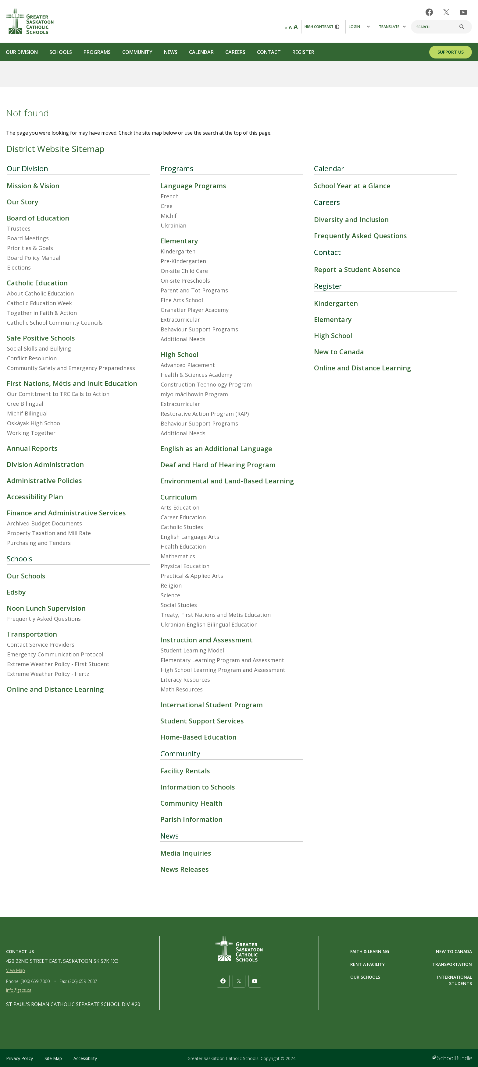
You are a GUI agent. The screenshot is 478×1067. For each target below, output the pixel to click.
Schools (60, 52)
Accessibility (85, 1058)
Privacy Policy (19, 1058)
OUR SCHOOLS (365, 977)
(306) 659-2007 (82, 981)
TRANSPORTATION (452, 964)
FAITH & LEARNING (369, 951)
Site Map (53, 1058)
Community (137, 52)
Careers (235, 52)
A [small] (286, 28)
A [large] (296, 27)
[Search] (441, 27)
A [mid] (290, 27)
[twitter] (446, 12)
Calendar (201, 52)
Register (303, 52)
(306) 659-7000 (35, 981)
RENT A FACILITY (367, 964)
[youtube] (463, 12)
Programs (97, 52)
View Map (15, 970)
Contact (269, 52)
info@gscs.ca (18, 990)
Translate (392, 26)
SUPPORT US (450, 52)
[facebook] (429, 12)
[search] (464, 26)
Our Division (22, 52)
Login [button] (359, 26)
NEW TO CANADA (454, 951)
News (170, 52)
